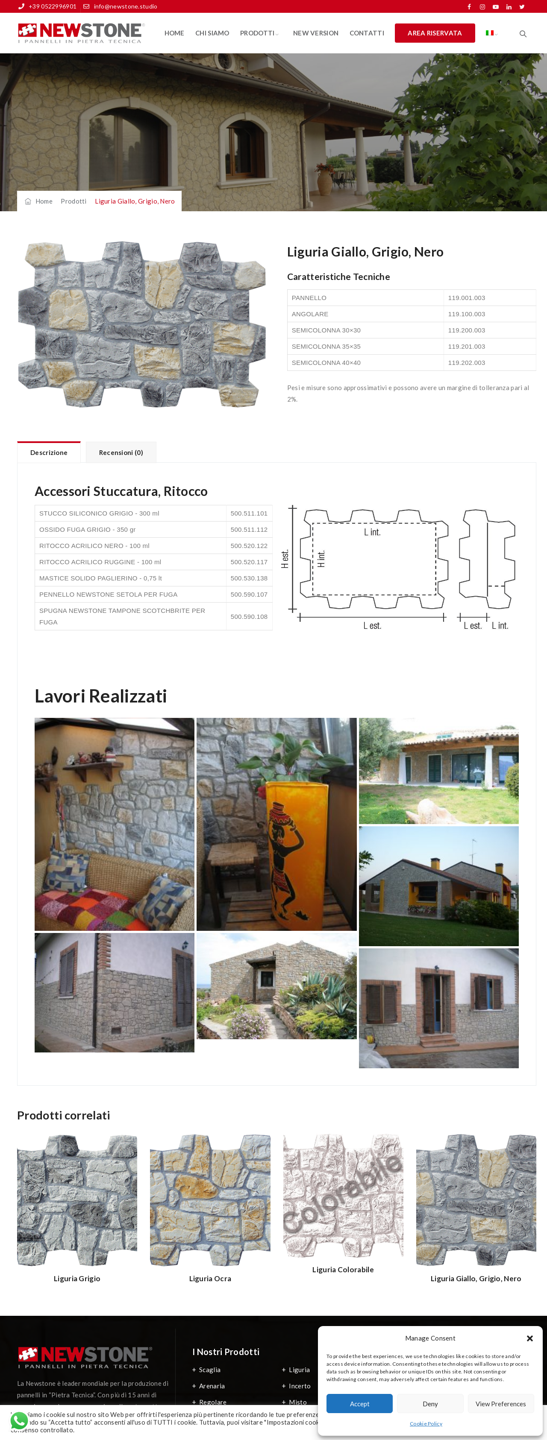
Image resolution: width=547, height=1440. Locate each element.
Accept (360, 1404)
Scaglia (210, 1369)
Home (175, 33)
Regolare (212, 1402)
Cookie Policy (426, 1423)
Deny (430, 1404)
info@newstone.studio (126, 6)
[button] (530, 1338)
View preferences (501, 1404)
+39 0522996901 (52, 6)
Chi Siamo (212, 33)
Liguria (299, 1369)
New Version (315, 33)
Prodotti (257, 33)
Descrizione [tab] (49, 452)
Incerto (300, 1386)
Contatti (367, 33)
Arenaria (212, 1386)
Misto (298, 1402)
